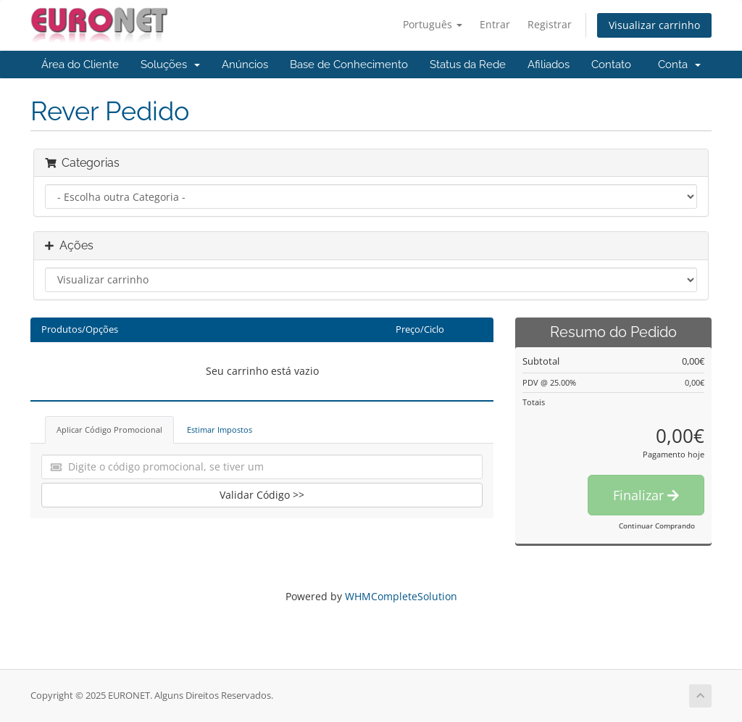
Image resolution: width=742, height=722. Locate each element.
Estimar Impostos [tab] (219, 429)
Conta (679, 64)
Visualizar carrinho (654, 25)
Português (432, 24)
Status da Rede (468, 64)
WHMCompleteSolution (401, 596)
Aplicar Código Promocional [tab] (109, 429)
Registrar (550, 24)
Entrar (495, 24)
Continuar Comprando (657, 525)
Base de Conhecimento (349, 64)
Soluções (170, 64)
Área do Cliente (80, 64)
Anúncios (245, 64)
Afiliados (549, 64)
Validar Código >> (262, 495)
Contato (611, 64)
